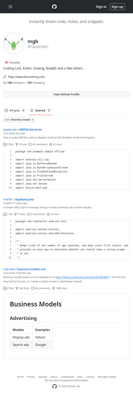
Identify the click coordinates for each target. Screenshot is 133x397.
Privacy (31, 376)
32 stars (55, 144)
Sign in (101, 6)
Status (54, 376)
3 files (8, 144)
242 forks (22, 288)
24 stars (53, 214)
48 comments (40, 288)
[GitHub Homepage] (54, 386)
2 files (8, 288)
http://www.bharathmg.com (26, 77)
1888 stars (59, 288)
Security (42, 376)
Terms (20, 376)
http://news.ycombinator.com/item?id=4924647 (82, 277)
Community (67, 376)
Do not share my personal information (66, 380)
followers (14, 83)
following (36, 83)
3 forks (20, 214)
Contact (90, 376)
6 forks (21, 144)
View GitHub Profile (66, 94)
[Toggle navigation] (10, 6)
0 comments (36, 214)
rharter (8, 199)
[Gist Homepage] (54, 6)
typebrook (10, 129)
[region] (66, 170)
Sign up (117, 6)
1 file (7, 214)
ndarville (9, 269)
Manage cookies (107, 376)
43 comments (38, 144)
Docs (80, 376)
